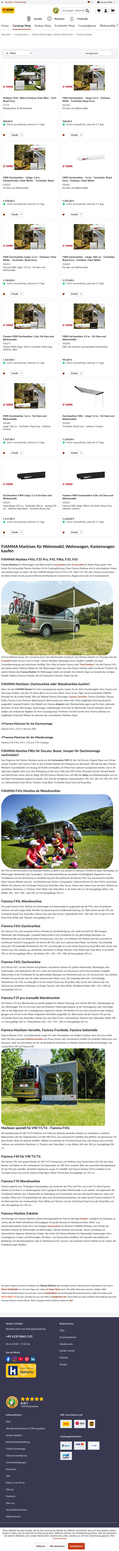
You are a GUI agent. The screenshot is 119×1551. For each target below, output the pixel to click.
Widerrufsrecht (13, 1516)
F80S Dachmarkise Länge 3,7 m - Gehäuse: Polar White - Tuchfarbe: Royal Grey (29, 258)
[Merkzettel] (98, 10)
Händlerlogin (20, 2)
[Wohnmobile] (108, 26)
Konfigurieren (76, 1546)
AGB (8, 1421)
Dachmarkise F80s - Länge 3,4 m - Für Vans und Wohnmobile (88, 417)
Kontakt (8, 2)
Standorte (10, 1496)
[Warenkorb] (112, 10)
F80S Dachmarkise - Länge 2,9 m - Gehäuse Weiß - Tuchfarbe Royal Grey (86, 99)
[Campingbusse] (87, 26)
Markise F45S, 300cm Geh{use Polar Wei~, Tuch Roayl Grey (29, 99)
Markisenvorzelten (34, 1039)
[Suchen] (87, 10)
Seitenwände (54, 1226)
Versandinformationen (16, 1509)
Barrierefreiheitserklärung (18, 1442)
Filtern (11, 53)
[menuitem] (75, 10)
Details (16, 134)
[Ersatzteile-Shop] (65, 26)
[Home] (5, 26)
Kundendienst (51, 1293)
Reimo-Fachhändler (9, 1289)
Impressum (11, 1469)
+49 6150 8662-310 (19, 1336)
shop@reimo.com (58, 1296)
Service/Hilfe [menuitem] (105, 2)
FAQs (62, 1330)
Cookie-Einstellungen (16, 1448)
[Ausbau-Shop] (43, 26)
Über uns (10, 1503)
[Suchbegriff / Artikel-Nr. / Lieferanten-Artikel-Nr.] (75, 10)
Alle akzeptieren (57, 1546)
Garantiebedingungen (16, 1462)
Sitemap (10, 1489)
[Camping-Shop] (22, 26)
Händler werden (67, 1350)
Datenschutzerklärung (16, 1455)
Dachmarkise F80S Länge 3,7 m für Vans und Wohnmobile (27, 497)
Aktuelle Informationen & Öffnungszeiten (25, 1428)
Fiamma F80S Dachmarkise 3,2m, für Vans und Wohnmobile (28, 338)
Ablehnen (40, 1546)
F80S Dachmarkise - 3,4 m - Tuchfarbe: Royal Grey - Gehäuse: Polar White (87, 179)
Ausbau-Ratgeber (14, 1435)
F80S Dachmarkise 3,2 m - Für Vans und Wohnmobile (24, 417)
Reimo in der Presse (15, 1482)
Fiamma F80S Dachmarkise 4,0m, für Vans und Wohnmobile (87, 497)
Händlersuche (66, 1344)
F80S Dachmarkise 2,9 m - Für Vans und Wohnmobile (84, 338)
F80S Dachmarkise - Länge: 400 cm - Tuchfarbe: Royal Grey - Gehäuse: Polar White (88, 258)
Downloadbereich (68, 1337)
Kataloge (64, 1357)
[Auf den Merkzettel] (4, 135)
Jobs (8, 1476)
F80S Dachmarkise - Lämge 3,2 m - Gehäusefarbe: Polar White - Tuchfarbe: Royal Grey (28, 179)
